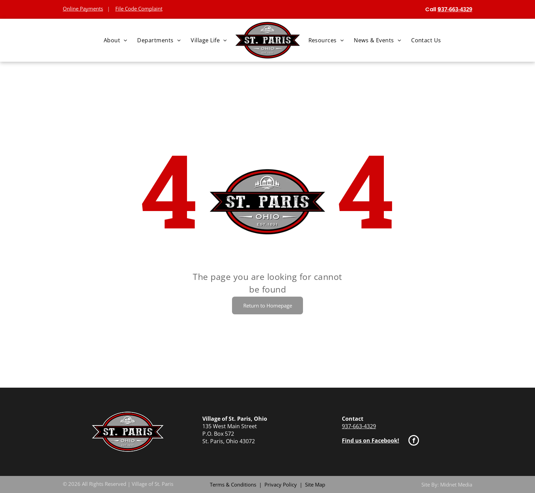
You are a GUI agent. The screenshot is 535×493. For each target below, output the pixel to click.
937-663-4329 (359, 426)
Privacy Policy (280, 484)
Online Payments (83, 8)
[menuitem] (115, 40)
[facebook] (413, 441)
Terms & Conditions (233, 484)
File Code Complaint (138, 8)
